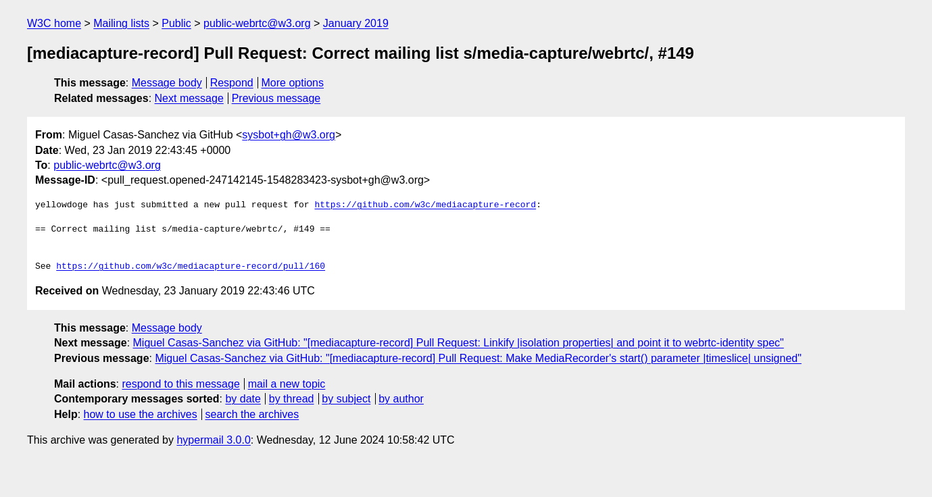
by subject (346, 398)
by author (401, 398)
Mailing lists (121, 23)
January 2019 (356, 23)
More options (293, 82)
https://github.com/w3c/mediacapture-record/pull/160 (190, 267)
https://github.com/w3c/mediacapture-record (425, 205)
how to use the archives (140, 414)
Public (176, 23)
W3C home (54, 23)
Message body (167, 82)
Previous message (276, 98)
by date (242, 398)
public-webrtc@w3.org (257, 23)
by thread (291, 398)
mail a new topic (287, 384)
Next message (189, 98)
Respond (231, 82)
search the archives (252, 414)
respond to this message (180, 384)
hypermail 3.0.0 (213, 440)
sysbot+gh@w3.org (288, 134)
